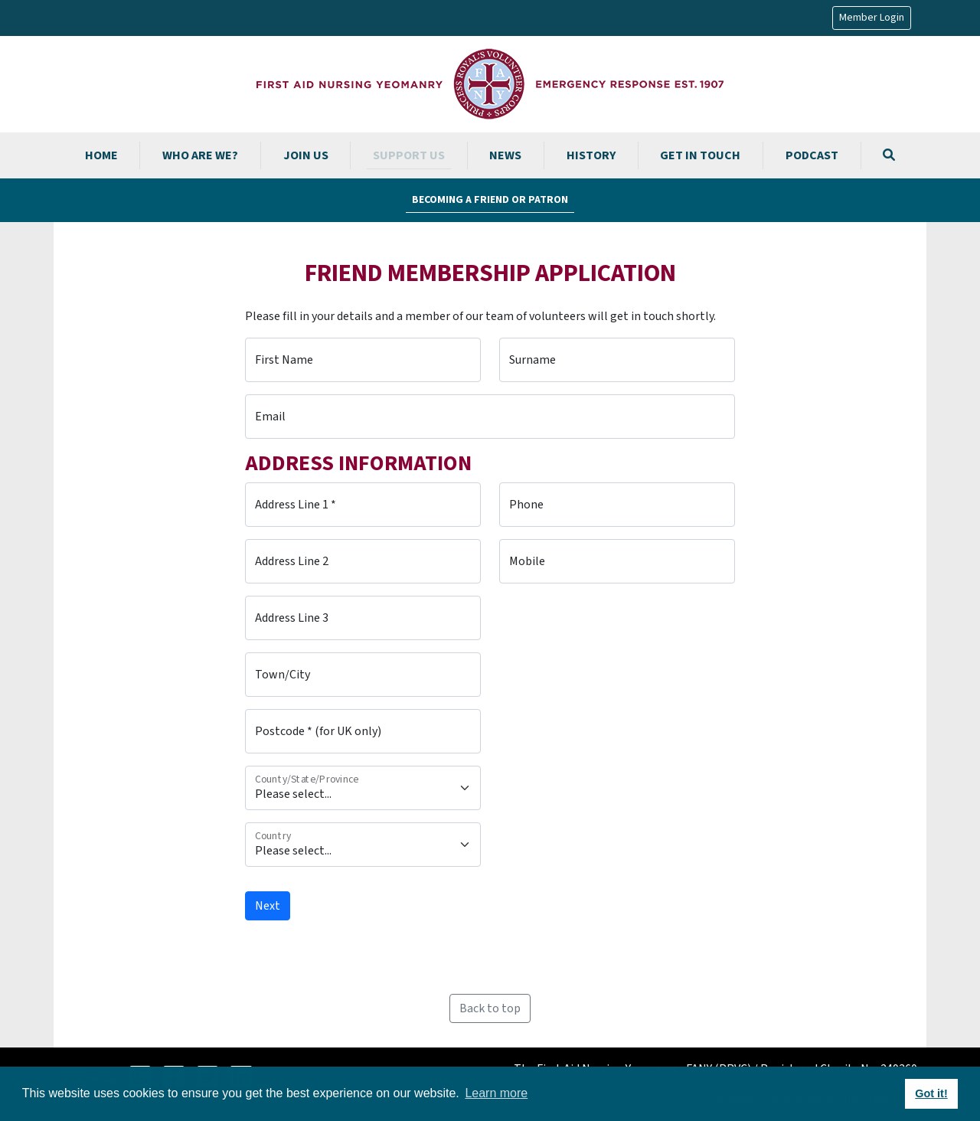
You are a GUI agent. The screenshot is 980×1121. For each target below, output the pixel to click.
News (505, 155)
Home (101, 155)
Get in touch (700, 155)
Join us (305, 155)
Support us (409, 155)
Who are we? (200, 155)
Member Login (871, 17)
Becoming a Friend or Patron (490, 200)
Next (267, 905)
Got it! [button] (931, 1093)
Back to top (490, 1008)
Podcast (812, 155)
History (591, 155)
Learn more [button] (496, 1093)
